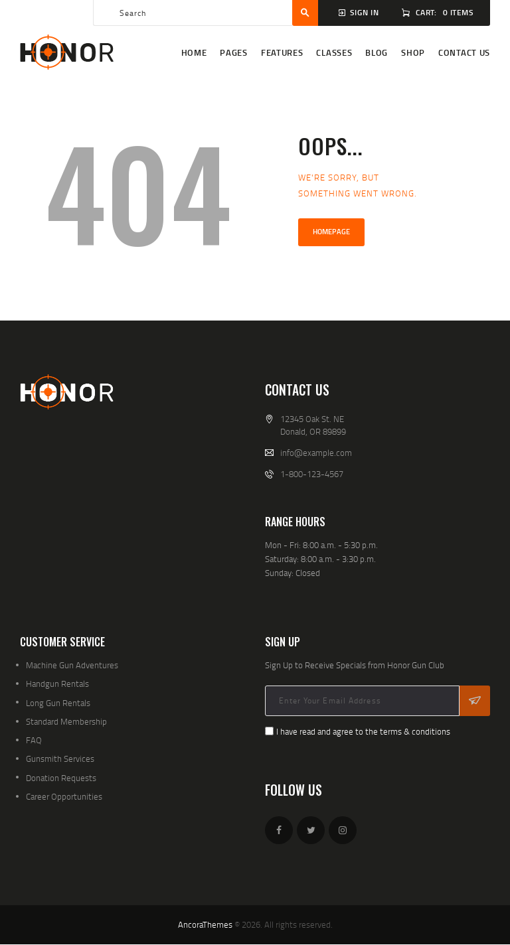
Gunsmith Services (60, 758)
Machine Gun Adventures (72, 665)
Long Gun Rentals (58, 703)
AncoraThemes (205, 924)
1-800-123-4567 (311, 474)
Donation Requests (61, 778)
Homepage (331, 231)
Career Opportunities (64, 796)
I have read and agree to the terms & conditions (363, 731)
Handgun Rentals (57, 684)
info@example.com (316, 453)
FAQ (34, 740)
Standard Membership (66, 721)
